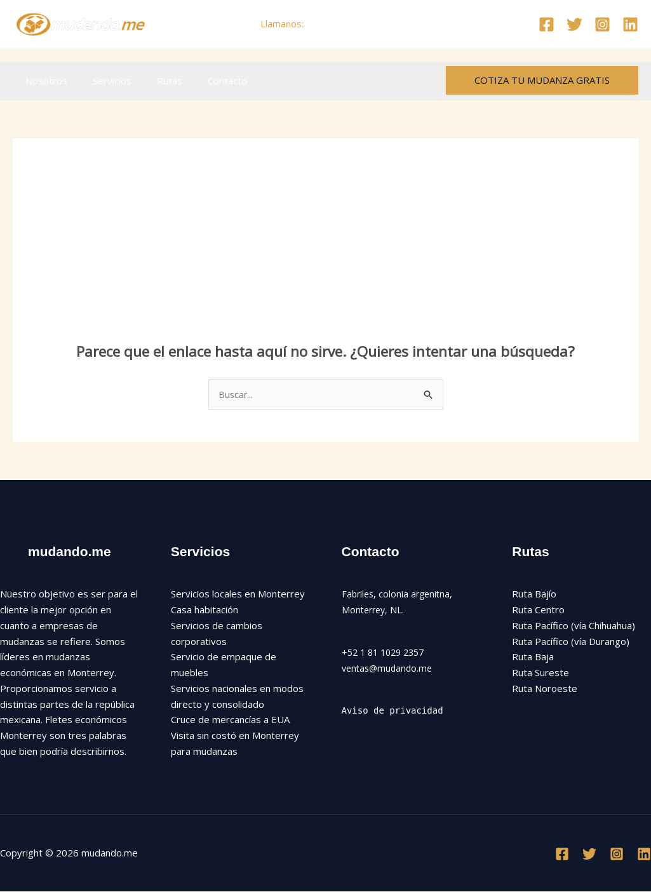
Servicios (102, 80)
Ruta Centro (538, 610)
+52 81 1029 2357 (348, 23)
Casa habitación (204, 610)
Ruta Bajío (534, 595)
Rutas (153, 80)
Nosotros (43, 80)
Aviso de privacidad (396, 711)
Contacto (205, 80)
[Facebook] (546, 24)
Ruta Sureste (540, 673)
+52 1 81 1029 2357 (387, 653)
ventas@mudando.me (389, 668)
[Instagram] (602, 24)
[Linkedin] (630, 24)
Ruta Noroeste (544, 689)
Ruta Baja (533, 657)
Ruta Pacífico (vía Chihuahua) (573, 626)
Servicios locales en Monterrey (238, 595)
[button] (542, 80)
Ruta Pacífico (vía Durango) (570, 642)
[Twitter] (574, 24)
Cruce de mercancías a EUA (230, 720)
